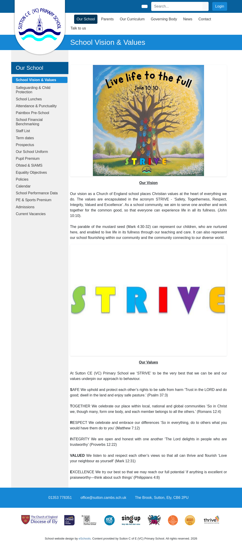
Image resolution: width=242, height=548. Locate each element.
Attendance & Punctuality (36, 106)
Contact (205, 19)
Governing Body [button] (164, 19)
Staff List (23, 131)
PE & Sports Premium (33, 200)
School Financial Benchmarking (29, 122)
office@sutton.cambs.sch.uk (103, 498)
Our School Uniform (32, 152)
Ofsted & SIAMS (29, 165)
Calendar (23, 186)
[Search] (177, 6)
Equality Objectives (31, 172)
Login (219, 6)
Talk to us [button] (78, 28)
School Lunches (29, 99)
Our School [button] (86, 19)
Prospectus (25, 145)
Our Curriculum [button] (132, 19)
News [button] (187, 19)
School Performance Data (37, 193)
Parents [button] (107, 19)
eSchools (85, 538)
